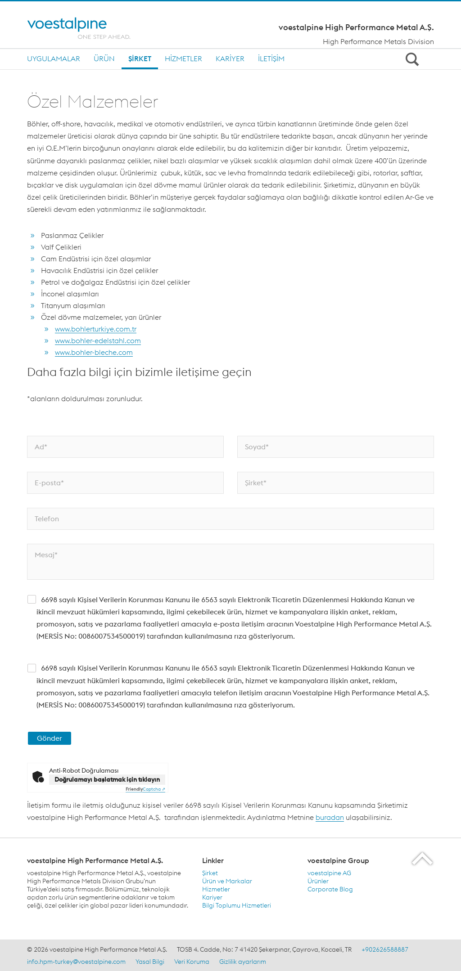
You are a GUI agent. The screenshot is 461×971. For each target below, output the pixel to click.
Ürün (104, 58)
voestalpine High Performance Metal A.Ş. (356, 27)
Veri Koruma (191, 962)
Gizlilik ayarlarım (242, 962)
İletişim (271, 58)
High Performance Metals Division (378, 41)
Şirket (139, 58)
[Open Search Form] (410, 59)
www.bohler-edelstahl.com (98, 340)
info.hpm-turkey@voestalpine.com (76, 962)
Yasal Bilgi (150, 962)
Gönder (49, 738)
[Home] (87, 28)
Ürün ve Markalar (227, 881)
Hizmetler (183, 58)
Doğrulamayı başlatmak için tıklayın (107, 779)
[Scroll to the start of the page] (423, 858)
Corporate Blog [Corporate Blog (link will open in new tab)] (330, 889)
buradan (330, 817)
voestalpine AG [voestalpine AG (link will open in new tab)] (329, 873)
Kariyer (230, 58)
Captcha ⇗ (145, 789)
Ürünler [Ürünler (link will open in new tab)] (318, 881)
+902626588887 (385, 949)
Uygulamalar (53, 58)
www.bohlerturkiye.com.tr (95, 328)
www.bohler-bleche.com (94, 352)
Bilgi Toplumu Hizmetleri (236, 905)
